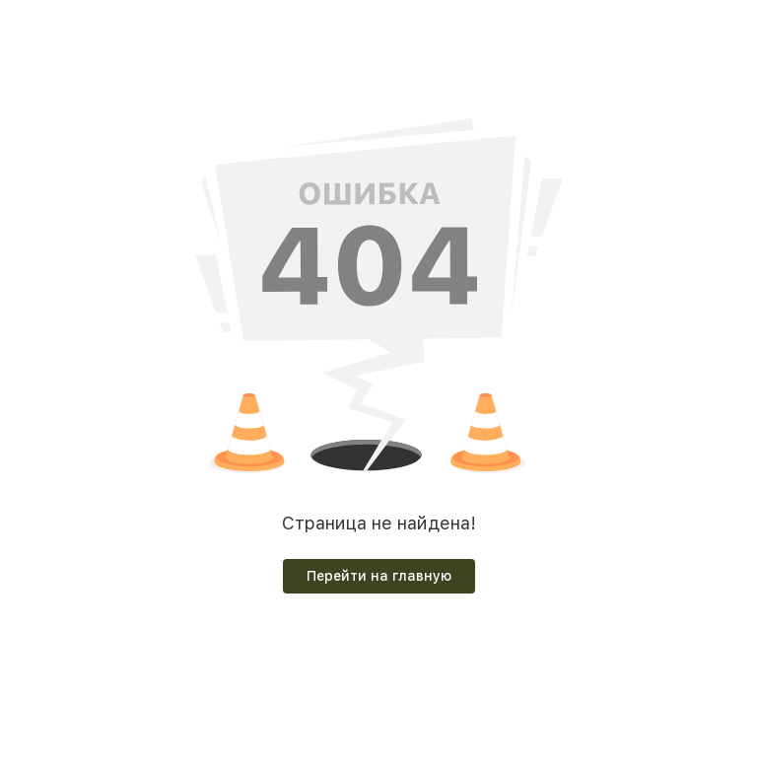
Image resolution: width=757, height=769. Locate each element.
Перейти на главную (379, 576)
